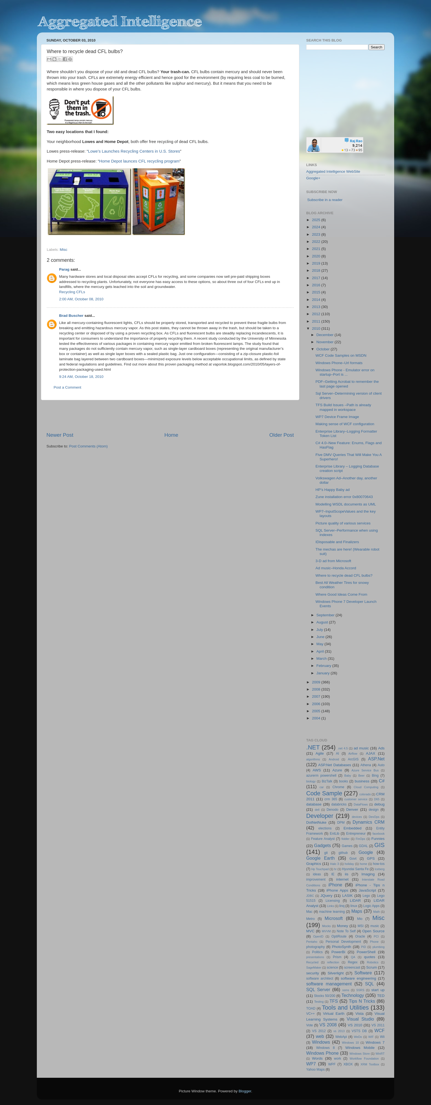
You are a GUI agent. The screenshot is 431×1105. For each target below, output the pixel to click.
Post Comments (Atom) (88, 446)
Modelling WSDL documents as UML (346, 504)
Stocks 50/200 (324, 996)
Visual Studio (360, 1018)
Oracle (360, 936)
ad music (361, 748)
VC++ (310, 1014)
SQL (369, 983)
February (324, 666)
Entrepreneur (356, 833)
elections (324, 828)
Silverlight (336, 973)
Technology (352, 995)
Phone (374, 941)
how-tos (379, 864)
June (320, 637)
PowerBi (338, 952)
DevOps (374, 816)
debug (379, 804)
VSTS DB (359, 1031)
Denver (352, 809)
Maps (356, 911)
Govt (353, 859)
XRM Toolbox (370, 1064)
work (337, 1058)
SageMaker (313, 967)
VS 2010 (355, 1025)
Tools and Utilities (345, 1007)
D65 (377, 799)
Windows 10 (350, 1042)
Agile (320, 753)
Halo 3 (334, 863)
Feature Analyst (323, 839)
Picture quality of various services (343, 523)
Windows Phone (322, 1053)
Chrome (338, 787)
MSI (361, 926)
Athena (365, 765)
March (322, 658)
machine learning (332, 912)
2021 (316, 249)
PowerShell (366, 952)
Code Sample (324, 793)
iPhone (335, 884)
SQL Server (318, 989)
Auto (381, 765)
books (343, 781)
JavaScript (367, 890)
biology (311, 781)
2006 (316, 704)
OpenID (318, 936)
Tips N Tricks (362, 1001)
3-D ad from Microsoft (333, 561)
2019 (316, 263)
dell (317, 809)
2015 (316, 292)
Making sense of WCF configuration (345, 424)
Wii (382, 1037)
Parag (64, 269)
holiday (349, 863)
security (312, 973)
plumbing (378, 947)
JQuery (327, 896)
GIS (379, 845)
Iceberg (380, 869)
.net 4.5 (343, 748)
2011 (316, 321)
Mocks (326, 926)
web (320, 1036)
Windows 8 (325, 1048)
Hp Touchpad (320, 869)
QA (353, 957)
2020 (316, 256)
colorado (365, 794)
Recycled (312, 962)
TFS (334, 1001)
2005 (316, 711)
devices (357, 816)
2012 (316, 314)
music (374, 926)
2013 (316, 307)
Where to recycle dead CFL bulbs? (344, 575)
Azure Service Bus (365, 770)
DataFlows (361, 804)
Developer (319, 815)
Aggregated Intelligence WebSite (333, 171)
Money (342, 926)
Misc (63, 250)
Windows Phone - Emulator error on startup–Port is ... (345, 372)
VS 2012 (319, 1031)
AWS (317, 770)
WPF (332, 1064)
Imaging (368, 874)
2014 (316, 300)
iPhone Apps (337, 890)
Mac (309, 912)
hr (335, 869)
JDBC (310, 895)
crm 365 (330, 799)
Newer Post (59, 435)
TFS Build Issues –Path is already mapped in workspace (343, 407)
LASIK (347, 896)
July (320, 630)
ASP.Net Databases (334, 765)
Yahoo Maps (315, 1069)
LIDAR (355, 900)
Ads (381, 748)
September (326, 615)
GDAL (363, 846)
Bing (375, 775)
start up (378, 990)
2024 (316, 227)
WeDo (358, 1036)
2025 (316, 220)
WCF (379, 1030)
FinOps (360, 838)
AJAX (370, 753)
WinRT (380, 1053)
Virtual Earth (333, 1013)
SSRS (360, 990)
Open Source (373, 931)
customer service (356, 799)
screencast (352, 967)
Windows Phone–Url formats (339, 363)
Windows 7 (375, 1042)
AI (337, 753)
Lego (366, 896)
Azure (337, 770)
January (323, 673)
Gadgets (322, 845)
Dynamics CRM (369, 822)
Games (347, 846)
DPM (341, 822)
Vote (309, 1025)
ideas (317, 874)
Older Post (281, 435)
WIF (371, 1036)
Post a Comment (67, 387)
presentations (315, 957)
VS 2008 (328, 1024)
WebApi (341, 1037)
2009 (316, 682)
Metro (310, 919)
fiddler (345, 838)
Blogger (245, 1091)
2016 (316, 285)
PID (363, 947)
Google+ (313, 178)
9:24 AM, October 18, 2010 (81, 377)
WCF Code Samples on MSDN (341, 355)
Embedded (352, 828)
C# (382, 780)
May (320, 644)
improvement (315, 879)
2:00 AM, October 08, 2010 (81, 299)
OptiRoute (339, 936)
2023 (316, 234)
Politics (317, 952)
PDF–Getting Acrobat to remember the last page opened (347, 384)
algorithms (313, 759)
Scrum (371, 967)
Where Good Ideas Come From (341, 594)
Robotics (372, 962)
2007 (316, 696)
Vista (359, 1013)
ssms (345, 990)
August (322, 622)
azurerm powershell (321, 775)
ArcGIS (353, 759)
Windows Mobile (360, 1048)
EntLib (334, 833)
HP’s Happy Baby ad (333, 490)
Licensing (333, 901)
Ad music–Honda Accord (336, 568)
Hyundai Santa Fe (355, 869)
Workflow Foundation (364, 1058)
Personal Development (343, 942)
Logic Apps (371, 906)
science (332, 967)
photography (315, 947)
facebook (378, 833)
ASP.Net (376, 758)
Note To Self (346, 931)
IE (332, 874)
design (374, 810)
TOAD (311, 1008)
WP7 (311, 1063)
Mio (360, 919)
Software (363, 972)
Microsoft (334, 918)
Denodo (332, 810)
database (314, 804)
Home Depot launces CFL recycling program (139, 161)
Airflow (352, 753)
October (323, 349)
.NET (313, 747)
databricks (338, 804)
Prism (337, 957)
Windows (321, 1042)
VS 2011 (378, 1025)
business (362, 781)
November (325, 342)
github (343, 853)
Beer (361, 775)
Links (330, 906)
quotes (369, 957)
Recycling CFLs (72, 292)
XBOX (348, 1064)
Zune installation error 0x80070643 (344, 497)
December (325, 335)
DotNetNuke (316, 822)
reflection (333, 962)
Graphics (313, 864)
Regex (353, 962)
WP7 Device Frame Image (337, 417)
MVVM (326, 931)
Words (317, 1058)
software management (329, 983)
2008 (316, 689)
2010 (316, 328)
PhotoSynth (341, 947)
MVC (310, 931)
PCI (376, 936)
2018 (316, 270)
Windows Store (360, 1053)
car (322, 787)
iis (347, 874)
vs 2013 (339, 1031)
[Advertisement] (170, 416)
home (363, 863)
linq (341, 906)
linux (353, 906)
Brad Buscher (71, 316)
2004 (316, 718)
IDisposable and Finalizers (337, 542)
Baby (347, 775)
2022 (316, 242)
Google (366, 852)
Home (171, 435)
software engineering (358, 978)
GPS (371, 858)
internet (342, 879)
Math (376, 911)
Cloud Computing (366, 787)
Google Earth (320, 858)
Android (334, 759)
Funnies (378, 839)
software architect (319, 978)
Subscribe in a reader (324, 200)
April (320, 651)
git (326, 853)
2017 (316, 278)
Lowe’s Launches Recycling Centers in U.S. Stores (134, 151)
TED (381, 996)
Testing (319, 1001)
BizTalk (327, 781)
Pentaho (311, 941)
